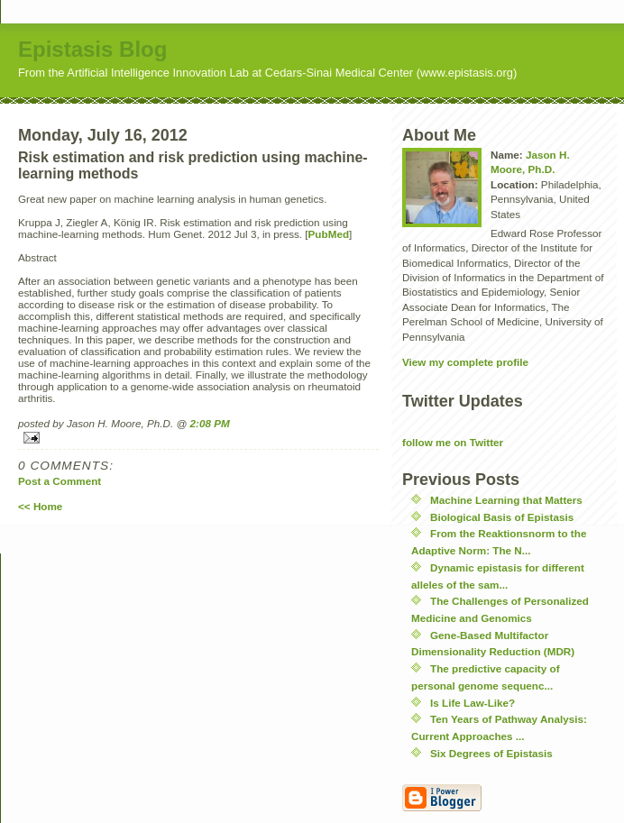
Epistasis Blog (92, 49)
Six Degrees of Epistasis (491, 753)
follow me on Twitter (452, 442)
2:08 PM (210, 423)
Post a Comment (59, 481)
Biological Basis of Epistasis (502, 517)
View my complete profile (465, 362)
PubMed (328, 234)
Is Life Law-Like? (472, 703)
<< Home (40, 506)
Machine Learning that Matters (506, 500)
